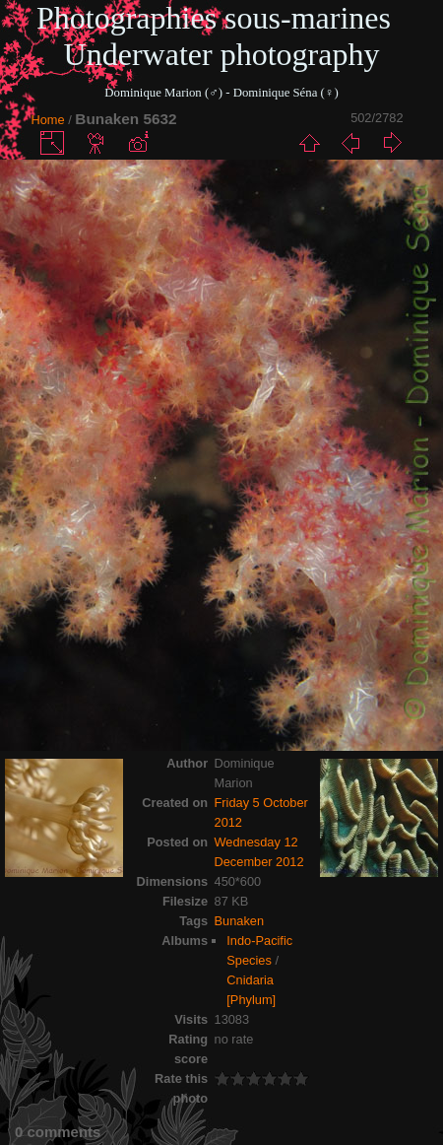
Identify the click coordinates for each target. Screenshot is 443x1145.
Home (48, 119)
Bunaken (240, 920)
